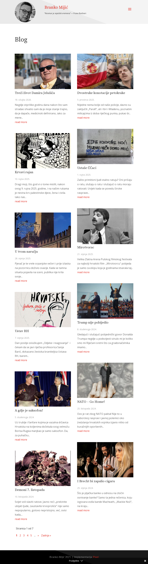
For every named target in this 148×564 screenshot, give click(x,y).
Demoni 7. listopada (30, 490)
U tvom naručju (26, 252)
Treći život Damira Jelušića (35, 93)
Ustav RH (22, 331)
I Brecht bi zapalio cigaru (96, 481)
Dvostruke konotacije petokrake (101, 93)
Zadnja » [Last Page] (46, 535)
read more (21, 122)
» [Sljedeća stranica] (38, 535)
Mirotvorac (85, 247)
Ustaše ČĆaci (86, 168)
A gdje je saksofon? (29, 410)
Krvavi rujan (24, 172)
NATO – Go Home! (91, 402)
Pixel (96, 557)
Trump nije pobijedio (92, 323)
